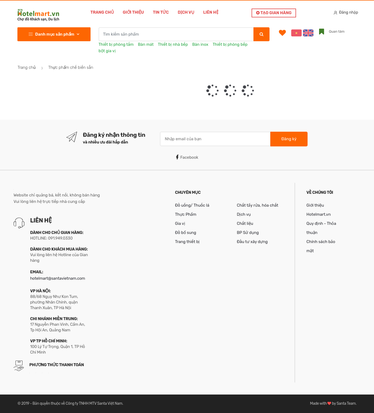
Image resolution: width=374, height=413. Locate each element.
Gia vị (180, 223)
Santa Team (346, 403)
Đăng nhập (346, 12)
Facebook (187, 157)
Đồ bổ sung (185, 232)
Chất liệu (245, 223)
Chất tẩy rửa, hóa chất (257, 205)
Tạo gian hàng (273, 12)
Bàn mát (146, 44)
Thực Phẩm (185, 214)
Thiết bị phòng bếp (230, 44)
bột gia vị (107, 50)
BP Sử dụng (248, 232)
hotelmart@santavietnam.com (57, 278)
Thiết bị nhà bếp (173, 44)
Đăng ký (288, 139)
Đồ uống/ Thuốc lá (192, 205)
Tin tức (161, 12)
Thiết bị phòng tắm (116, 44)
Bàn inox (200, 44)
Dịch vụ (186, 12)
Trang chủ (102, 12)
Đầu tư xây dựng (252, 241)
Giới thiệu (133, 12)
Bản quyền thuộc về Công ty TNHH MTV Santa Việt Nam (77, 403)
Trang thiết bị (187, 241)
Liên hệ (210, 12)
